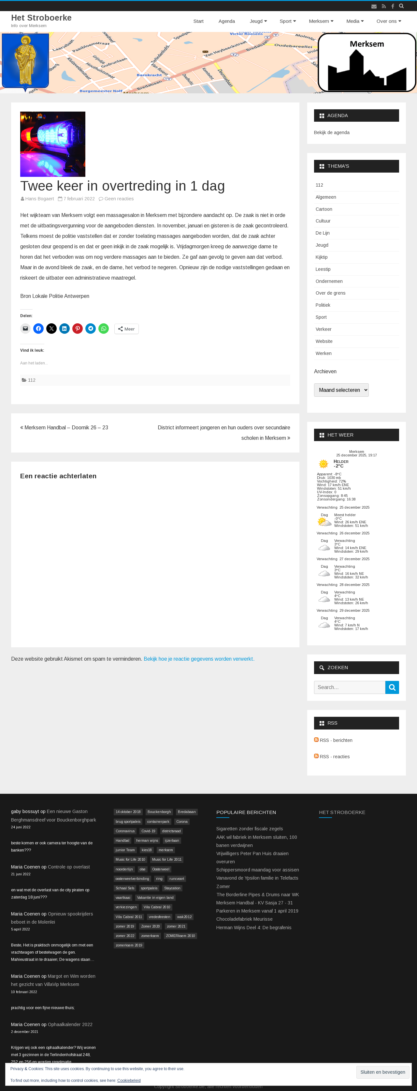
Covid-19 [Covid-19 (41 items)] (148, 831)
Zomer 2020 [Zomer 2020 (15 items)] (150, 926)
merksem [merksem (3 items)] (166, 850)
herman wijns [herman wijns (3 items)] (147, 840)
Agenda (227, 21)
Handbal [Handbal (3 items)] (122, 840)
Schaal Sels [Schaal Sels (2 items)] (125, 888)
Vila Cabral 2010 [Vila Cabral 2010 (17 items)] (157, 907)
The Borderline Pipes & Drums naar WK (257, 894)
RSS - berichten (333, 740)
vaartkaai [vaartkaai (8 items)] (123, 897)
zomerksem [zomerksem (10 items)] (150, 936)
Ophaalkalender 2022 (70, 1024)
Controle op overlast (69, 866)
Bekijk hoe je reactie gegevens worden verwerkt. (199, 659)
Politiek (323, 305)
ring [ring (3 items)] (159, 879)
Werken (324, 353)
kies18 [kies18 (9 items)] (147, 850)
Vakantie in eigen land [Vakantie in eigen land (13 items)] (155, 897)
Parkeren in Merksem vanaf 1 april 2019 (257, 911)
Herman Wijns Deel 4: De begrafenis (254, 927)
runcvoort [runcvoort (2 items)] (176, 879)
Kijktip (322, 257)
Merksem (319, 21)
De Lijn (323, 233)
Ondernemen (329, 281)
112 (32, 380)
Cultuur (323, 220)
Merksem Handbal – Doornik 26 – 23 (64, 427)
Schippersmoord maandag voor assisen (257, 869)
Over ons (387, 21)
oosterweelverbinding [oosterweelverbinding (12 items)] (132, 879)
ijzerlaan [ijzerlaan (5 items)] (172, 840)
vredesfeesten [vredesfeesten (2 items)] (159, 917)
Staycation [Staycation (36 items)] (172, 888)
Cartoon (324, 209)
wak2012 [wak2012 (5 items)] (184, 917)
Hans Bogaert (39, 198)
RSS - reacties (332, 756)
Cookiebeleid (129, 1080)
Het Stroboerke (41, 18)
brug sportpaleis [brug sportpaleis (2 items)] (128, 821)
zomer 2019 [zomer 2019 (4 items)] (125, 926)
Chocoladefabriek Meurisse (244, 919)
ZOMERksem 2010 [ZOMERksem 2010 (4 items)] (180, 936)
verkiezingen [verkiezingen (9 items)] (126, 907)
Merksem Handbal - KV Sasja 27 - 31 (254, 902)
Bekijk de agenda (332, 132)
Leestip (323, 269)
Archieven (325, 371)
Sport (286, 21)
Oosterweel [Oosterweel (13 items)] (160, 869)
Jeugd (256, 21)
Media (352, 21)
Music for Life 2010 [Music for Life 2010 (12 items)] (130, 859)
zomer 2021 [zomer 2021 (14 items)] (176, 926)
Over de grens (331, 293)
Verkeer (324, 329)
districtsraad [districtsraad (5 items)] (171, 831)
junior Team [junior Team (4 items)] (125, 850)
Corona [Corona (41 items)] (182, 821)
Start (199, 21)
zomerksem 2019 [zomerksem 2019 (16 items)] (129, 945)
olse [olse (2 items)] (143, 869)
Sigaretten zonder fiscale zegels (249, 828)
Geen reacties (119, 198)
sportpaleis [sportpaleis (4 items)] (149, 888)
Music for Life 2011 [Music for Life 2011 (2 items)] (166, 859)
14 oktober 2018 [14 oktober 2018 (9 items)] (128, 812)
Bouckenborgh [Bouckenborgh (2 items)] (159, 812)
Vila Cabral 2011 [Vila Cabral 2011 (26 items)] (129, 917)
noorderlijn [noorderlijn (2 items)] (124, 869)
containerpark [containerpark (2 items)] (158, 821)
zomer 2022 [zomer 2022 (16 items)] (125, 936)
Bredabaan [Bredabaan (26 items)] (187, 812)
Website (324, 341)
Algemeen (326, 197)
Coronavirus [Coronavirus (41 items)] (125, 831)
